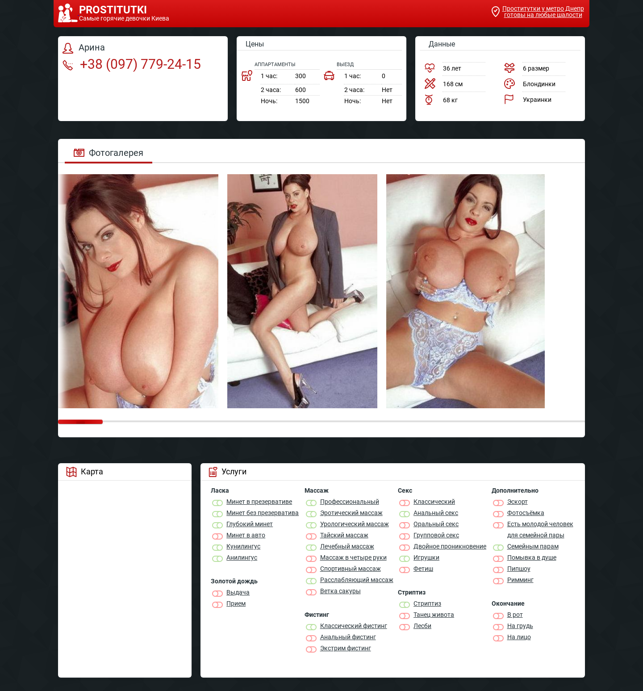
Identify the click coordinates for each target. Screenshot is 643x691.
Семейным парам (533, 546)
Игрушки (426, 557)
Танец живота (433, 614)
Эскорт (517, 501)
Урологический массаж (354, 524)
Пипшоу (518, 568)
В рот (515, 614)
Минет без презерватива (262, 512)
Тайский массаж (344, 535)
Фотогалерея (108, 152)
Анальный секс (435, 512)
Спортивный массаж (350, 568)
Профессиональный (349, 501)
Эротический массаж (351, 512)
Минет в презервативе (259, 501)
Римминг (520, 579)
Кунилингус (243, 546)
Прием (236, 603)
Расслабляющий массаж (356, 579)
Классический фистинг (353, 625)
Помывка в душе (531, 557)
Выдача (238, 592)
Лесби (422, 625)
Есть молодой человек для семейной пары (540, 529)
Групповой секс (436, 535)
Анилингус (241, 557)
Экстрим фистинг (345, 648)
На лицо (519, 637)
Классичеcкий (434, 501)
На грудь (520, 625)
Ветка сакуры (340, 591)
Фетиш (423, 568)
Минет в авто (245, 535)
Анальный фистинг (348, 637)
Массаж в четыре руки (353, 557)
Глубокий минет (249, 524)
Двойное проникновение (449, 546)
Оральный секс (436, 524)
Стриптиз (427, 603)
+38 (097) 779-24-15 (132, 64)
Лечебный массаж (347, 546)
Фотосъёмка (525, 512)
